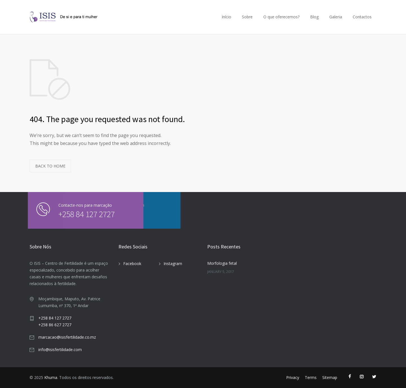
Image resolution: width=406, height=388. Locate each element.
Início (226, 16)
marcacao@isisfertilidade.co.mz (67, 337)
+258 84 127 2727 (69, 214)
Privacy (292, 377)
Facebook (132, 263)
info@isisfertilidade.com (60, 349)
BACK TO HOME (50, 166)
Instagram (173, 263)
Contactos (362, 16)
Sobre (247, 16)
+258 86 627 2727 (54, 324)
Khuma (50, 377)
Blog (314, 16)
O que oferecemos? (281, 16)
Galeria (335, 16)
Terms (311, 377)
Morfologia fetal (222, 263)
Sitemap (329, 377)
